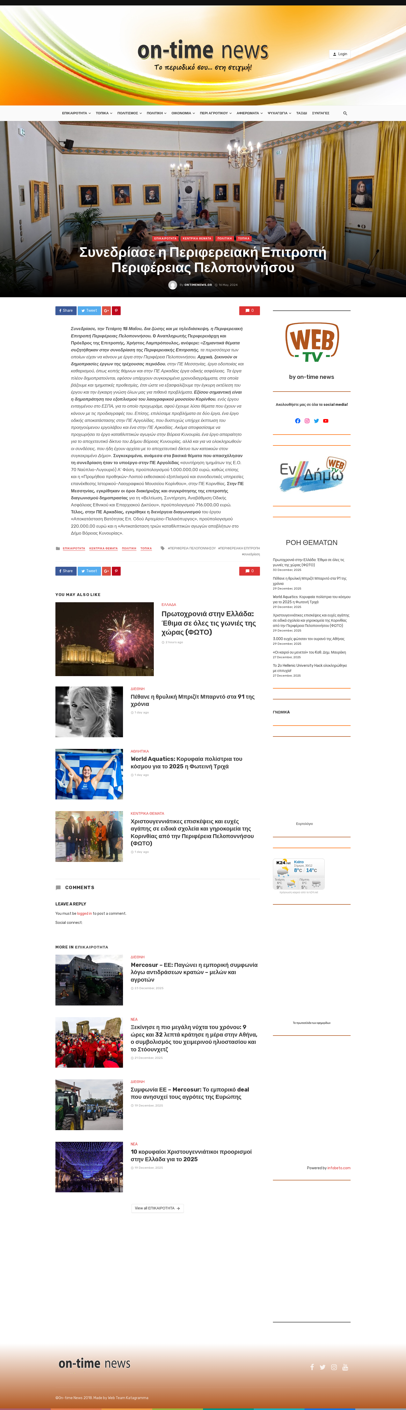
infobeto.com (339, 1168)
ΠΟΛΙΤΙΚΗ (155, 113)
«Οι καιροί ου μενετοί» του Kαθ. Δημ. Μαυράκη (309, 652)
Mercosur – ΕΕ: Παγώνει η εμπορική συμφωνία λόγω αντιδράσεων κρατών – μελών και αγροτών (194, 972)
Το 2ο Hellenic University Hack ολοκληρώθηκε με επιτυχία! (310, 668)
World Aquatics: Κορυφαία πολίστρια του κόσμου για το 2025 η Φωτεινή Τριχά (186, 762)
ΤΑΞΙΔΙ (301, 113)
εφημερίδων (324, 1023)
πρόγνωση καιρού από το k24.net (299, 892)
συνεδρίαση (252, 554)
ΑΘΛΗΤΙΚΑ (140, 751)
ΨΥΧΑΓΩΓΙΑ (277, 113)
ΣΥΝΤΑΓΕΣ (320, 113)
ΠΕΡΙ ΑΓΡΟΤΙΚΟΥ (214, 113)
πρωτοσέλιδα (304, 1023)
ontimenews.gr (198, 285)
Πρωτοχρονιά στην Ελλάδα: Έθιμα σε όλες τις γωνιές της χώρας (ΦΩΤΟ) (209, 623)
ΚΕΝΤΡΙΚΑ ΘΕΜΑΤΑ (197, 238)
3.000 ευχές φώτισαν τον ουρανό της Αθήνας (309, 639)
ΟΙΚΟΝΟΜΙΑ (181, 113)
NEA (134, 1019)
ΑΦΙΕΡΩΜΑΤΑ (248, 113)
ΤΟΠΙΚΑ (102, 113)
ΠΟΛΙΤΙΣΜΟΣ (128, 113)
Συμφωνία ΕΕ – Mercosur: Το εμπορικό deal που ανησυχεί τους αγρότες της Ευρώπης (190, 1093)
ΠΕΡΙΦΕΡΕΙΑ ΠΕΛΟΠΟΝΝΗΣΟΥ (193, 548)
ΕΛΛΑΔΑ (169, 605)
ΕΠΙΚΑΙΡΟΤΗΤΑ (74, 113)
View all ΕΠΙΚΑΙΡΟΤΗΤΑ (157, 1208)
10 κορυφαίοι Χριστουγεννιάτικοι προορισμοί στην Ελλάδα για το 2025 (191, 1155)
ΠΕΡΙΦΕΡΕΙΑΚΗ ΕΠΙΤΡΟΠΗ (240, 548)
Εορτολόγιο (304, 824)
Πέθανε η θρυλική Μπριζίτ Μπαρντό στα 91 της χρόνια (193, 700)
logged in (84, 913)
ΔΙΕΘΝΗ (138, 689)
